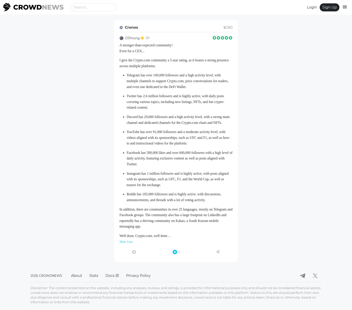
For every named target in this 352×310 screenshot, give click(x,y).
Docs (112, 275)
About (76, 275)
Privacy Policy (138, 275)
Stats (93, 275)
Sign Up (329, 7)
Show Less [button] (126, 241)
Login (312, 7)
